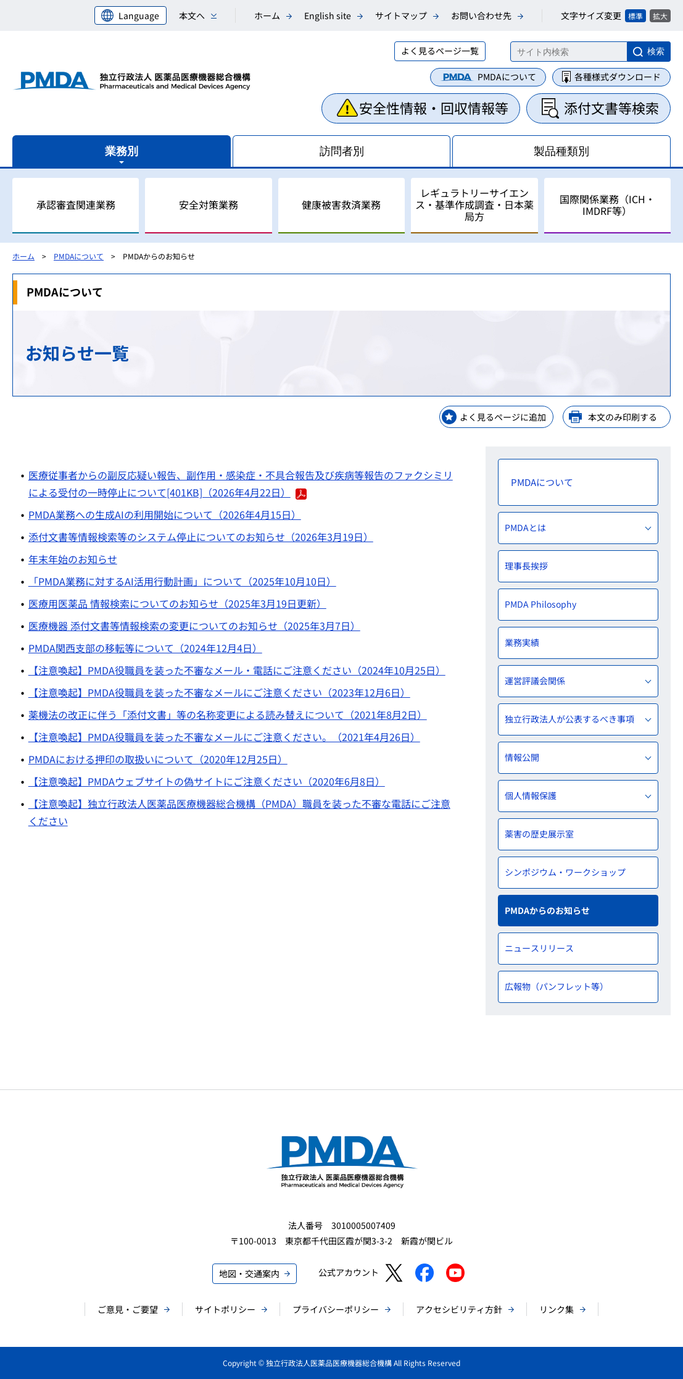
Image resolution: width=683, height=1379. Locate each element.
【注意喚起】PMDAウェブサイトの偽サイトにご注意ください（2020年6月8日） (206, 781)
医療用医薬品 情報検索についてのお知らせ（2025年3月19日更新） (177, 603)
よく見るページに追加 (503, 417)
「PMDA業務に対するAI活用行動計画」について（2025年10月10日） (182, 581)
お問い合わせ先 (481, 15)
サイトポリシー (225, 1309)
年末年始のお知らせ (72, 558)
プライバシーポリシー (335, 1309)
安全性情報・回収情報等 (433, 107)
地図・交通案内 (249, 1273)
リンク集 (556, 1309)
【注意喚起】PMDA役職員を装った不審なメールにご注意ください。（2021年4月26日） (224, 736)
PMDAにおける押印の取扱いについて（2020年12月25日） (158, 759)
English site (327, 15)
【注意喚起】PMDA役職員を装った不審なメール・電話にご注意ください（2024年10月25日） (236, 670)
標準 (635, 15)
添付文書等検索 (611, 107)
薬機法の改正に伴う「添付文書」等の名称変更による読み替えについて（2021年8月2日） (227, 714)
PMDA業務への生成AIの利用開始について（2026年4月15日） (164, 514)
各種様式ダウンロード (617, 76)
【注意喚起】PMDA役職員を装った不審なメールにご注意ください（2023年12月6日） (219, 692)
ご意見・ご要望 (127, 1309)
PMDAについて (507, 76)
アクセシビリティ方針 (459, 1309)
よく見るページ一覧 (440, 50)
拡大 (660, 15)
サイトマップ (401, 15)
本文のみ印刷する (622, 417)
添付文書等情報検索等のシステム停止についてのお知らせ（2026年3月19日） (200, 536)
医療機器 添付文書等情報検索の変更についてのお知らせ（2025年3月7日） (194, 625)
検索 (655, 51)
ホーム (267, 15)
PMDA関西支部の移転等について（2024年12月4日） (145, 647)
